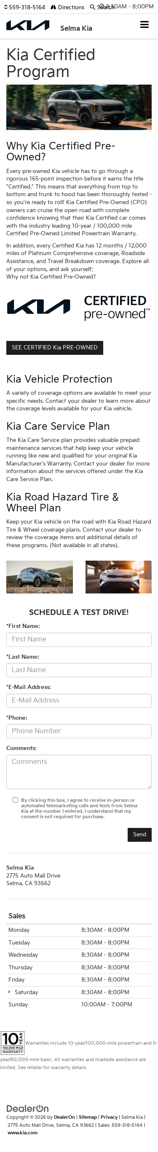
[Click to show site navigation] (144, 25)
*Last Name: (22, 657)
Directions (67, 7)
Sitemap (88, 1117)
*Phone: (16, 718)
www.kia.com (22, 1133)
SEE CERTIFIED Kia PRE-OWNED (55, 347)
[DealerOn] (27, 1108)
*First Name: (23, 626)
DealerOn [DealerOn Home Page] (64, 1117)
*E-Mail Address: (28, 687)
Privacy (109, 1117)
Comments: (21, 748)
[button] (27, 7)
